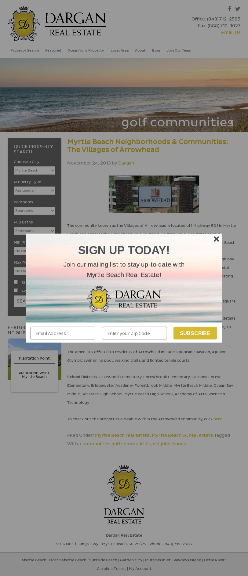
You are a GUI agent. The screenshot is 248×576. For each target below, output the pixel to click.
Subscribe (195, 333)
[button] (124, 269)
